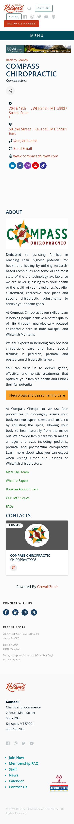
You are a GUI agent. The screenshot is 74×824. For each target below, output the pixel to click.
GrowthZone (47, 586)
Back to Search (17, 60)
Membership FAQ (23, 763)
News (13, 775)
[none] (43, 165)
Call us (43, 8)
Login (14, 16)
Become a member (21, 23)
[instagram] (27, 165)
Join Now (16, 757)
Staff (13, 769)
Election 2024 (10, 644)
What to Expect (17, 480)
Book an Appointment (22, 489)
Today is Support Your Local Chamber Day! (28, 655)
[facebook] (20, 165)
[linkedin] (12, 165)
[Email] (13, 567)
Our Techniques (18, 498)
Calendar (16, 781)
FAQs (9, 506)
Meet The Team (17, 472)
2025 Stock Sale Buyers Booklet (21, 634)
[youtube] (35, 165)
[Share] (10, 90)
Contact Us (18, 787)
